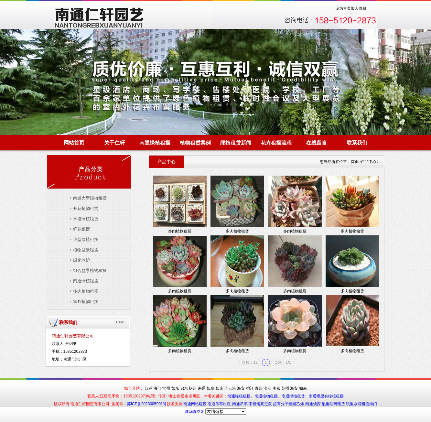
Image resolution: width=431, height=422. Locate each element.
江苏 (149, 388)
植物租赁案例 (195, 143)
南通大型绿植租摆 (90, 198)
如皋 (210, 388)
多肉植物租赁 (85, 291)
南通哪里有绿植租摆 (326, 396)
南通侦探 (313, 404)
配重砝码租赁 (333, 404)
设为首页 (343, 8)
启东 (184, 388)
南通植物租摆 (266, 396)
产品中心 (368, 161)
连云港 (230, 388)
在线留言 (316, 143)
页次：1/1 (282, 362)
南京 (276, 388)
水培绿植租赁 (85, 218)
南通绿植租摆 (154, 143)
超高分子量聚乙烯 (289, 404)
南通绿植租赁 (293, 396)
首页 (355, 161)
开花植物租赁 (85, 208)
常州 (166, 388)
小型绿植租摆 (85, 239)
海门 (157, 388)
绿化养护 (81, 260)
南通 (202, 388)
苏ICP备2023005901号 (147, 404)
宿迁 (250, 388)
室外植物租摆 (85, 301)
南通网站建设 (195, 404)
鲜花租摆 (81, 229)
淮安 (267, 388)
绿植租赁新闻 (235, 143)
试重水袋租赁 (357, 404)
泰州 (259, 388)
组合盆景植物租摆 (90, 270)
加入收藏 (358, 8)
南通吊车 (240, 404)
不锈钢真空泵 (261, 404)
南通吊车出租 (220, 404)
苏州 (285, 388)
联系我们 (357, 143)
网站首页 (74, 143)
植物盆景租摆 (85, 249)
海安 (241, 388)
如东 (175, 388)
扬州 (193, 388)
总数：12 (250, 362)
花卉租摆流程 (276, 143)
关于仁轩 (114, 143)
